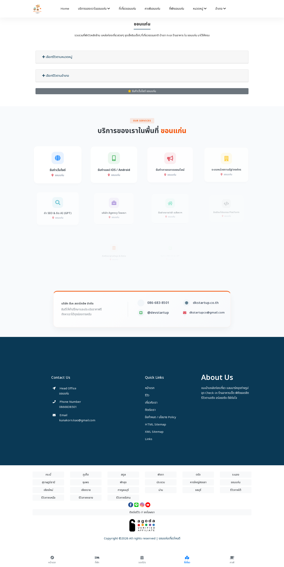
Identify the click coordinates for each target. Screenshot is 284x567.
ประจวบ (161, 482)
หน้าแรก (149, 388)
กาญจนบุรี (123, 490)
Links (148, 439)
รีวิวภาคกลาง (86, 498)
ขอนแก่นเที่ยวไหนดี (169, 538)
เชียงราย (86, 490)
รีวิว (147, 395)
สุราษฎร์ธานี (48, 482)
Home (65, 9)
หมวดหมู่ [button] (199, 9)
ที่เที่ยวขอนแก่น (127, 9)
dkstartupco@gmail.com (207, 320)
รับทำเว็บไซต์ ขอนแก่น (142, 91)
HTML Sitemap (155, 424)
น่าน (161, 490)
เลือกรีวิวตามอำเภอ (55, 75)
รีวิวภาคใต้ (235, 490)
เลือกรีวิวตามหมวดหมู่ (57, 57)
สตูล (123, 475)
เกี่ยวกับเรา (151, 402)
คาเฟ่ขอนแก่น (152, 9)
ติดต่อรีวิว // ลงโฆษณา (142, 512)
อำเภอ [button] (220, 9)
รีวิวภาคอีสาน (123, 498)
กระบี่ (48, 475)
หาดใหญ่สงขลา (198, 482)
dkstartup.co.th (206, 310)
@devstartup (158, 320)
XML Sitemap (154, 432)
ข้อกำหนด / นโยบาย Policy (160, 417)
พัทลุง (123, 482)
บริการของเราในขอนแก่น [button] (94, 9)
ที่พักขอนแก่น (176, 9)
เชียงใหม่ (48, 490)
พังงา (161, 475)
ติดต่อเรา (150, 410)
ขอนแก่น (235, 482)
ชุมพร (86, 482)
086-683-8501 (158, 310)
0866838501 (68, 407)
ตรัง (198, 475)
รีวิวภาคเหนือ (48, 498)
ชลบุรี (198, 490)
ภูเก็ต (86, 475)
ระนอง (235, 475)
